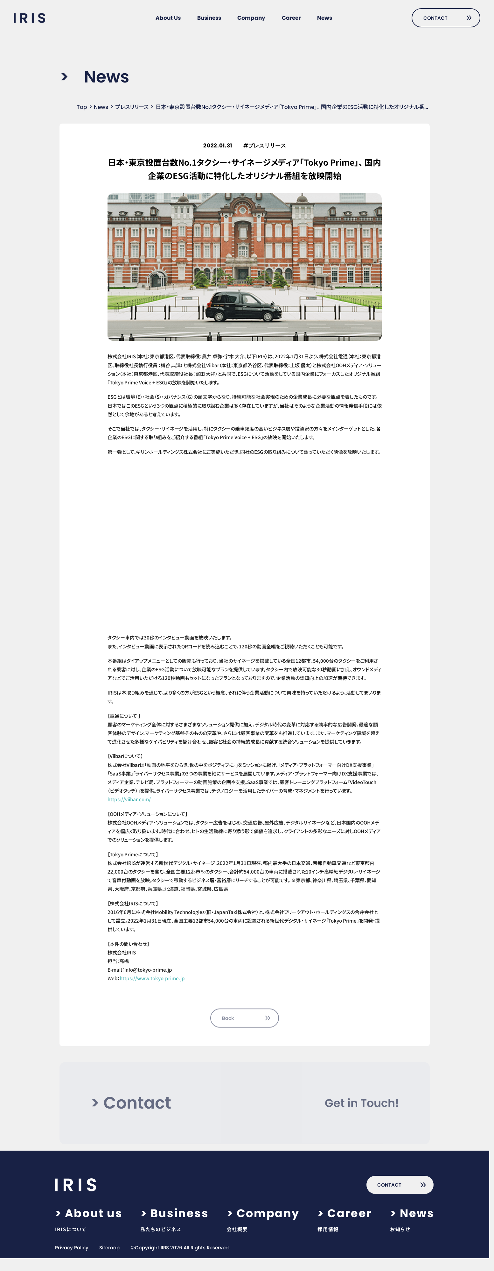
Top (82, 107)
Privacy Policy (71, 1248)
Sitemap (109, 1248)
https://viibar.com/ (129, 799)
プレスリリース (132, 107)
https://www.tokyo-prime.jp (152, 978)
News (101, 107)
